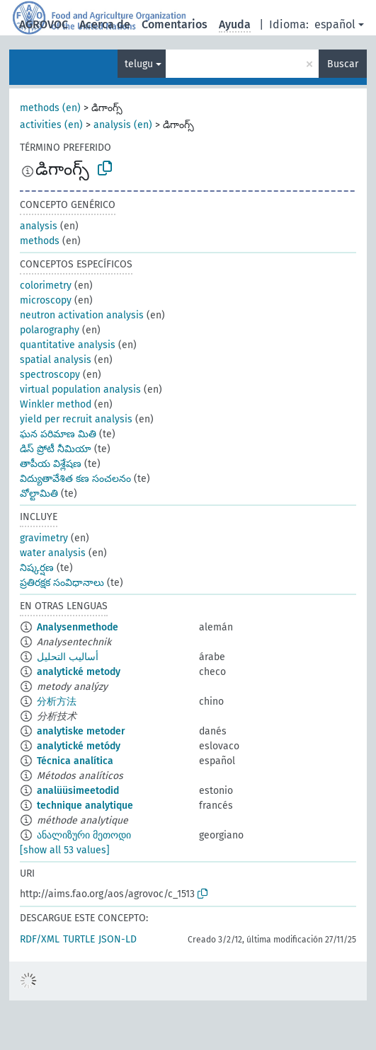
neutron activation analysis (82, 315)
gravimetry (44, 538)
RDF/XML (39, 939)
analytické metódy (78, 746)
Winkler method (55, 404)
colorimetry (46, 285)
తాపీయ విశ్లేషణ (50, 464)
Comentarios (174, 24)
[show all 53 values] (65, 850)
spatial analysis (55, 360)
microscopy (46, 300)
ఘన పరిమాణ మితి (58, 434)
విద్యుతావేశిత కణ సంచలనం (75, 479)
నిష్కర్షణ (37, 568)
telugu (139, 64)
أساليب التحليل (67, 657)
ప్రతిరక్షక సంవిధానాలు (62, 583)
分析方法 (56, 702)
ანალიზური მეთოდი (84, 835)
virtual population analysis (80, 389)
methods (39, 241)
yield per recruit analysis (76, 419)
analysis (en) (122, 125)
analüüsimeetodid (78, 791)
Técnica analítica (75, 761)
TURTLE (79, 939)
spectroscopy (50, 375)
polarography (49, 330)
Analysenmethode (77, 627)
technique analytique (85, 806)
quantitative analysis (67, 345)
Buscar (342, 64)
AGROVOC (43, 24)
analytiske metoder (81, 731)
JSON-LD (117, 939)
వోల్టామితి (39, 493)
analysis (38, 226)
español (334, 24)
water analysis (53, 553)
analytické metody (78, 672)
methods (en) (50, 108)
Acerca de (104, 24)
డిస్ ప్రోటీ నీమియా (55, 449)
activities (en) (51, 125)
